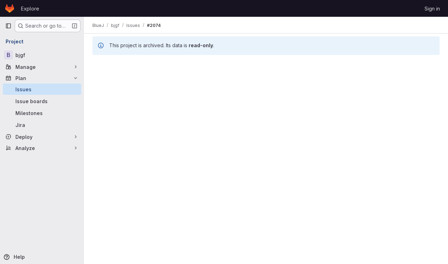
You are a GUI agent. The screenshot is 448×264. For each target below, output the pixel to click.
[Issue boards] (42, 101)
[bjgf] (42, 54)
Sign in (432, 9)
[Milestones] (42, 113)
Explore (30, 9)
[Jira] (42, 124)
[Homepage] (9, 8)
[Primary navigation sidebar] (8, 25)
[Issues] (42, 89)
